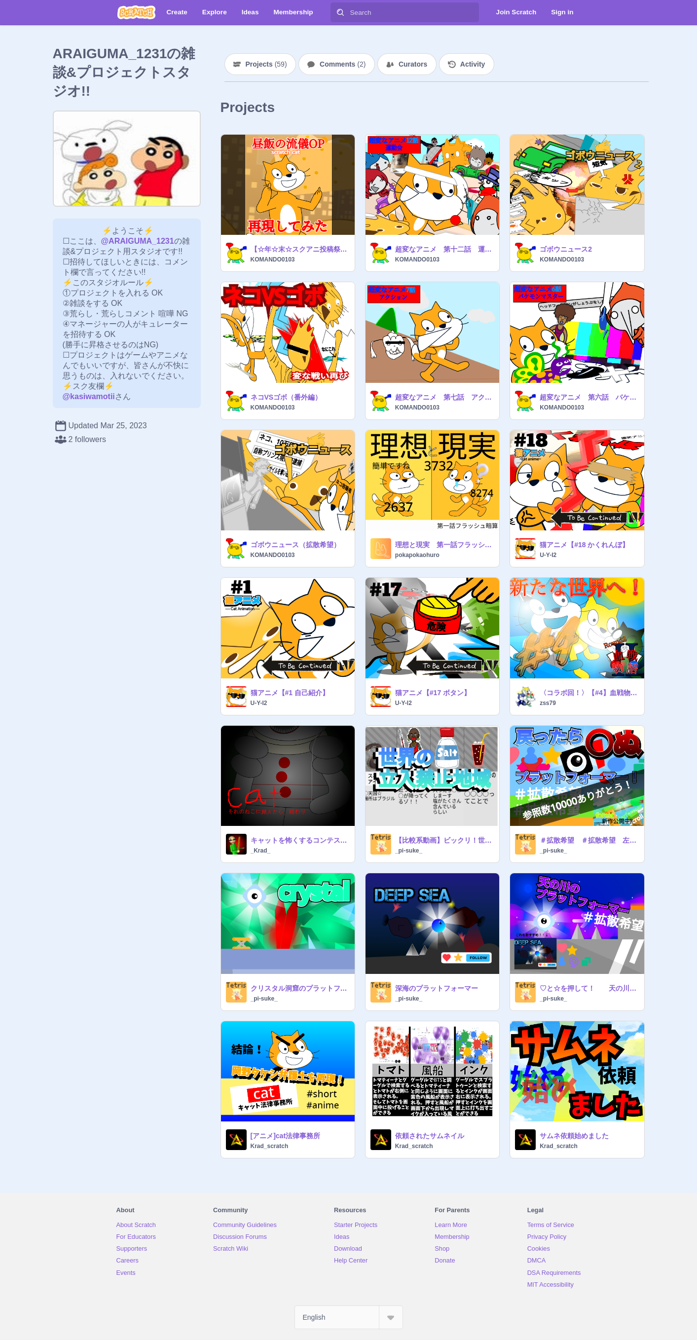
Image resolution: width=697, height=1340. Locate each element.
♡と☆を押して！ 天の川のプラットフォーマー (589, 988)
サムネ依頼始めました (574, 1136)
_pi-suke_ (408, 850)
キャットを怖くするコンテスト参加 (300, 840)
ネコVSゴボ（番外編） (286, 397)
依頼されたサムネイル (429, 1136)
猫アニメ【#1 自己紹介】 (290, 693)
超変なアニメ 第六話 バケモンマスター (589, 397)
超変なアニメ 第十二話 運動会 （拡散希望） (444, 249)
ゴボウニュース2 (566, 249)
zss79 (548, 703)
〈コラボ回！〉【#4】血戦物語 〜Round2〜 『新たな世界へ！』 (589, 693)
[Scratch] (136, 12)
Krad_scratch (270, 1146)
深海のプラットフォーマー (436, 988)
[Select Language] (348, 1317)
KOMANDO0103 (273, 259)
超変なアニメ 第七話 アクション (444, 397)
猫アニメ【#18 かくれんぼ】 (584, 545)
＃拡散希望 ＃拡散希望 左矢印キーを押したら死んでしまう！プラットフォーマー (589, 840)
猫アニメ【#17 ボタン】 (433, 693)
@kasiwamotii (89, 396)
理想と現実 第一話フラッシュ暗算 (444, 545)
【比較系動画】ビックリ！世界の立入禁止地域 (444, 840)
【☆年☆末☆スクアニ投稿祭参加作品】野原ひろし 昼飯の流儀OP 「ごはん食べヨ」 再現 (300, 249)
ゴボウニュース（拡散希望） (295, 545)
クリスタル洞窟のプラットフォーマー (300, 988)
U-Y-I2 (548, 555)
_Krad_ (261, 850)
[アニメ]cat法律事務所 (286, 1136)
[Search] (340, 12)
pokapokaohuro (417, 555)
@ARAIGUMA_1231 (137, 241)
